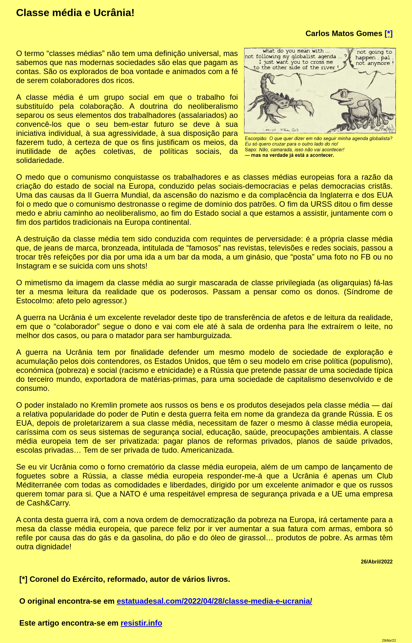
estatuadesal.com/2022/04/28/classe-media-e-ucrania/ (214, 601)
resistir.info (141, 623)
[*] (389, 33)
